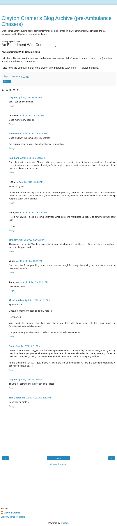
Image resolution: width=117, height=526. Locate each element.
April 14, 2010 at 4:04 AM (34, 133)
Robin (12, 346)
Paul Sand (14, 158)
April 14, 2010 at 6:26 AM (34, 212)
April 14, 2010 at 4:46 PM (30, 379)
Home (58, 458)
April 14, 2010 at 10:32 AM (31, 240)
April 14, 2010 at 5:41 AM (32, 158)
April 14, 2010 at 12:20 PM (37, 300)
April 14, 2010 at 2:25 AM (31, 115)
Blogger (64, 523)
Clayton (13, 97)
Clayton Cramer (12, 512)
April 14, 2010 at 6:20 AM (31, 182)
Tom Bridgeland (17, 397)
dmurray (13, 240)
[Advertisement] (58, 8)
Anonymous (15, 133)
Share (6, 81)
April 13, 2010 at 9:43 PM (30, 97)
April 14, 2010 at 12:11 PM (35, 282)
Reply (11, 106)
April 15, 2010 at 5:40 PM (38, 397)
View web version (58, 464)
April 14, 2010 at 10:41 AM (29, 261)
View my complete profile (13, 517)
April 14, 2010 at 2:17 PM (28, 346)
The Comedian (16, 300)
